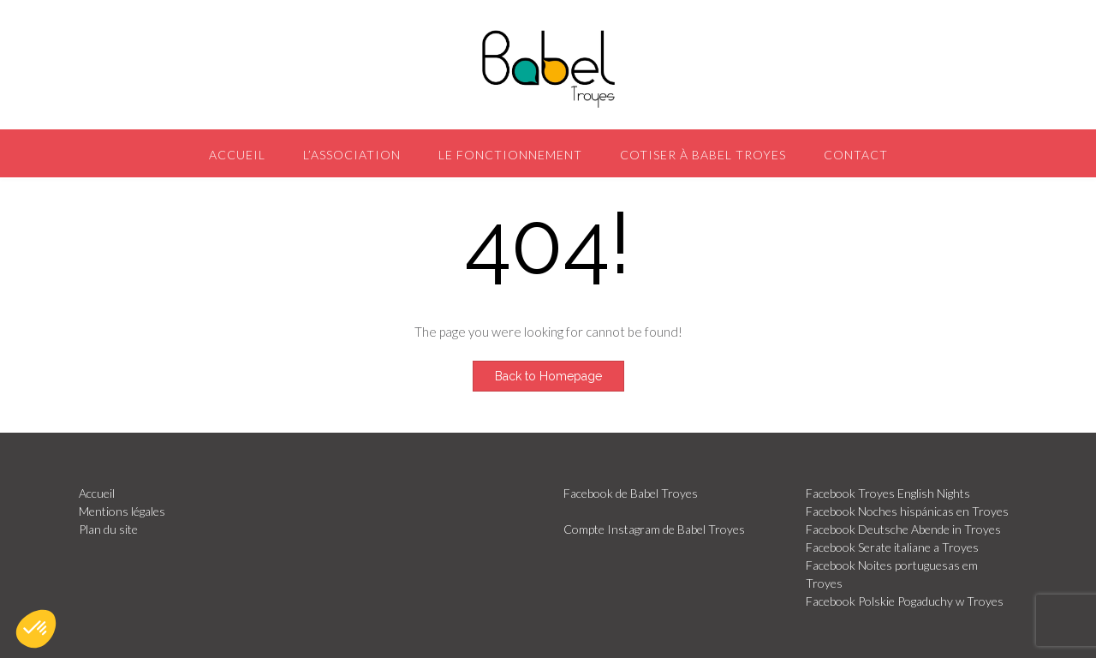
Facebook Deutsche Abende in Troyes (903, 529)
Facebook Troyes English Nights (888, 493)
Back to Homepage (548, 376)
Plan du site (108, 529)
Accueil (237, 154)
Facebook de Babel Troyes (630, 493)
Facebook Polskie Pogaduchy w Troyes (905, 601)
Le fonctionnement (510, 154)
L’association (352, 154)
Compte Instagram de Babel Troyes (654, 529)
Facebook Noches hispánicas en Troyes (907, 511)
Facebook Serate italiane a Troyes (892, 547)
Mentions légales (122, 511)
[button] (36, 628)
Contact (856, 154)
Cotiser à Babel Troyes (703, 154)
